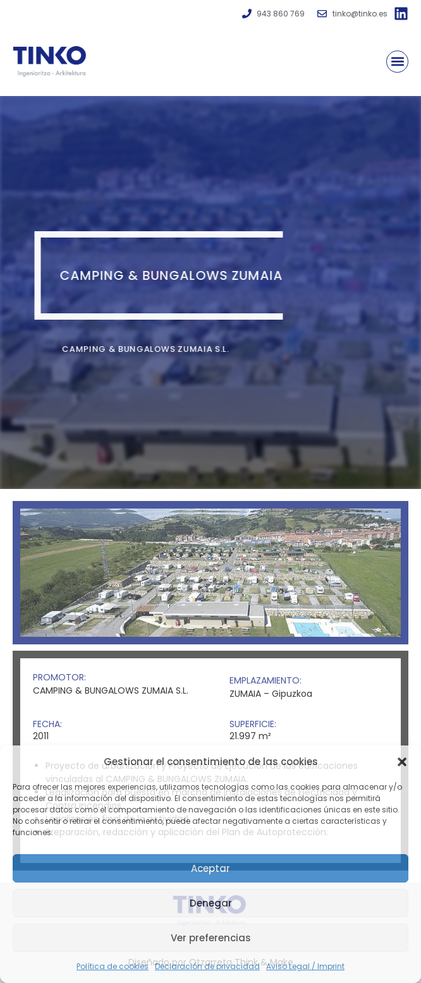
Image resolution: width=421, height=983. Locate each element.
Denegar (211, 903)
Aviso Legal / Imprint (305, 966)
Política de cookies (112, 966)
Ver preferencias (211, 937)
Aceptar (210, 868)
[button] (402, 762)
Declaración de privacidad (207, 966)
